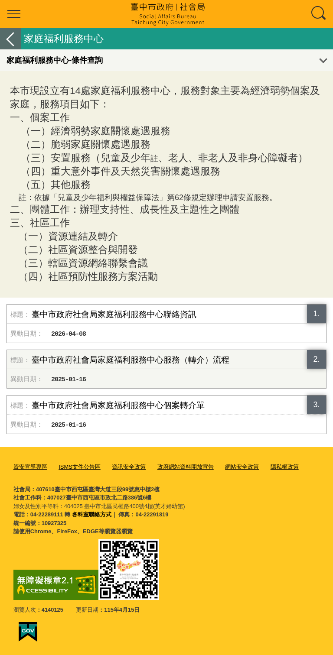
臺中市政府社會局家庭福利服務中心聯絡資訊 (114, 314)
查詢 (319, 14)
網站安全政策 (242, 467)
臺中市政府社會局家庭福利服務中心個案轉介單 (118, 405)
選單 (14, 14)
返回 (10, 38)
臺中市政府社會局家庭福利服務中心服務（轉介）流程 (130, 359)
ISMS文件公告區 (80, 467)
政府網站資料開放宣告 (185, 467)
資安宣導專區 (30, 467)
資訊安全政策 (129, 467)
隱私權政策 (285, 467)
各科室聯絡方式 (91, 514)
